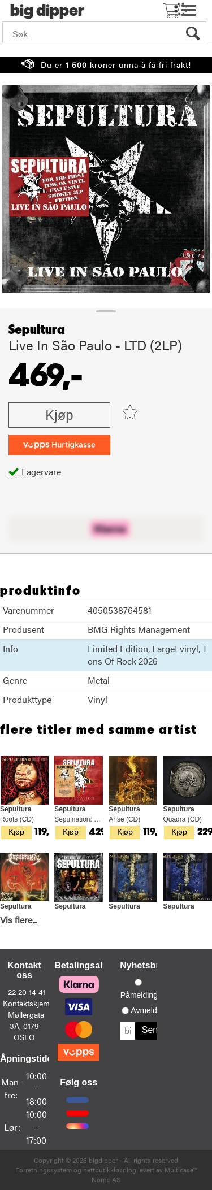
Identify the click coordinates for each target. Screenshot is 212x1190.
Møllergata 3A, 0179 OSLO (26, 1026)
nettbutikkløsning (109, 1170)
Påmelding (139, 995)
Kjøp (59, 415)
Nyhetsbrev (144, 965)
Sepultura (36, 330)
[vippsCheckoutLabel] (59, 445)
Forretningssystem (43, 1170)
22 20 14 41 (27, 991)
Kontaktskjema (28, 1003)
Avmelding (149, 1010)
